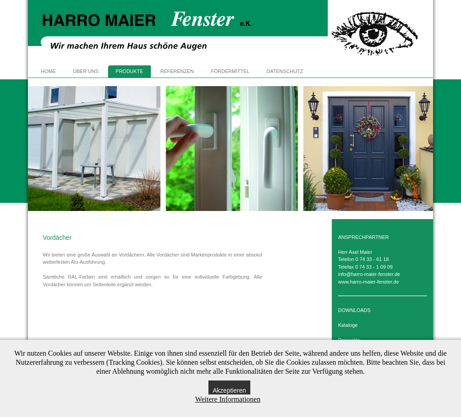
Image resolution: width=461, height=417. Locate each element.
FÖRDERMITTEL (230, 71)
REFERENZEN (177, 71)
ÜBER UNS (86, 71)
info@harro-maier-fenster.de (369, 274)
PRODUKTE (129, 71)
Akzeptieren (229, 390)
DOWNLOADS (354, 310)
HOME (48, 71)
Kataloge (347, 325)
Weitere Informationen (228, 399)
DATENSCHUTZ (285, 71)
